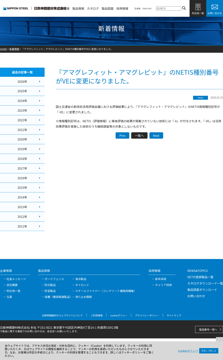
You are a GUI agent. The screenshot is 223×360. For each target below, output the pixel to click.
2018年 (22, 158)
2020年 (22, 139)
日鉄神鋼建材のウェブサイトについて (62, 315)
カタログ (93, 8)
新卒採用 (160, 279)
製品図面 (108, 8)
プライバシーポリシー (147, 315)
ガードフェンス (54, 279)
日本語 (137, 8)
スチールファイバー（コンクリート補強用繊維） (106, 291)
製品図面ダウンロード (202, 289)
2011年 (22, 226)
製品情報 (78, 8)
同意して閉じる (208, 351)
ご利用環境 (97, 315)
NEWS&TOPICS (197, 270)
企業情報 (64, 8)
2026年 (22, 81)
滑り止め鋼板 (83, 297)
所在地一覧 (198, 13)
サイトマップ (174, 315)
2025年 (22, 91)
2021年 (22, 129)
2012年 (22, 216)
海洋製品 (80, 279)
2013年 (22, 207)
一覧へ (139, 135)
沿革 (9, 297)
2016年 (22, 178)
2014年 (22, 197)
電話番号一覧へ (208, 329)
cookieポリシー (118, 315)
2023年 (22, 110)
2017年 (22, 168)
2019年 (22, 149)
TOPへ (218, 339)
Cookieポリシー (188, 350)
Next (156, 135)
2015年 (22, 187)
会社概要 (12, 285)
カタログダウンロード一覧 (205, 283)
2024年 (22, 100)
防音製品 (50, 291)
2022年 (22, 120)
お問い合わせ (214, 13)
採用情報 (122, 8)
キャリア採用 (163, 285)
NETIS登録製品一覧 (200, 277)
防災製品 (50, 285)
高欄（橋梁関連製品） (58, 297)
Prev (122, 135)
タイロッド (82, 285)
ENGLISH (147, 8)
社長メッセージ (16, 279)
